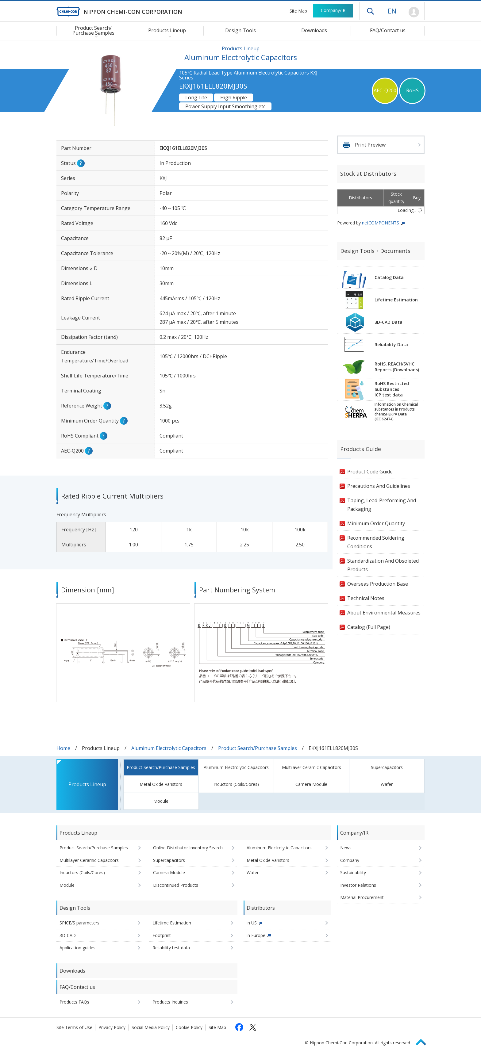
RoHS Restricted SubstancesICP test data (392, 389)
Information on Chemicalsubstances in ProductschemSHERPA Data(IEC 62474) (396, 412)
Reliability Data (391, 344)
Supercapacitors (387, 767)
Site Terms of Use (74, 1027)
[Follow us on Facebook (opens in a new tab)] (239, 1027)
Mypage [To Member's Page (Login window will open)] (413, 12)
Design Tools (240, 30)
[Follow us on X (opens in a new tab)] (252, 1027)
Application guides (77, 948)
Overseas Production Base (377, 583)
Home (63, 748)
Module (160, 801)
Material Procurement (362, 897)
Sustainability (353, 872)
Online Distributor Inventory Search (188, 848)
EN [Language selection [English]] (392, 10)
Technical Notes (365, 598)
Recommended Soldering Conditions (375, 542)
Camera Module (311, 784)
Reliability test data (171, 948)
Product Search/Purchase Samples (257, 748)
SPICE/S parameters (79, 923)
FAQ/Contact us (388, 30)
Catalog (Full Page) (368, 627)
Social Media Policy (151, 1027)
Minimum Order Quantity (376, 523)
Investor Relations (358, 885)
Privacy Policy (111, 1027)
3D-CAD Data (388, 322)
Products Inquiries (170, 1002)
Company (349, 860)
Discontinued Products (175, 885)
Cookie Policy (189, 1027)
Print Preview (370, 144)
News (346, 848)
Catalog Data (389, 277)
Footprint (161, 935)
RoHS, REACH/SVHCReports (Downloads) (397, 367)
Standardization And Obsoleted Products (383, 565)
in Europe (256, 935)
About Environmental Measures (384, 612)
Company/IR (333, 10)
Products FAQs (74, 1002)
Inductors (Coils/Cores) (236, 784)
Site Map (298, 11)
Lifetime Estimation (396, 300)
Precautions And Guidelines (378, 486)
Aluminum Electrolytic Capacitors (168, 748)
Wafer (387, 784)
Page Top (423, 1041)
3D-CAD (68, 935)
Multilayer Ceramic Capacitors (311, 767)
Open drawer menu (370, 11)
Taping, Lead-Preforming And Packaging (381, 504)
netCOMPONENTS (380, 223)
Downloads (314, 30)
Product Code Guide (370, 471)
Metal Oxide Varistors (161, 784)
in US (252, 923)
